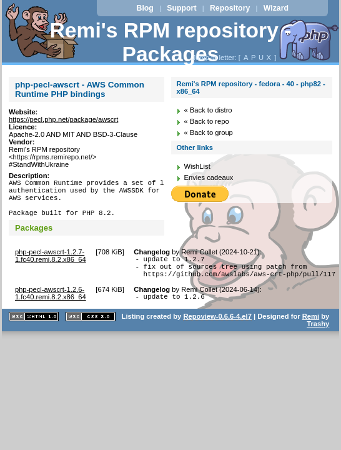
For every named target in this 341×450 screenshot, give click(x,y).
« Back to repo (206, 121)
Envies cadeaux (208, 177)
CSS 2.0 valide (91, 333)
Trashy (318, 340)
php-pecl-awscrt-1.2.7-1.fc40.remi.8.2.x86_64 (50, 265)
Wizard (276, 8)
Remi (310, 333)
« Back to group (208, 132)
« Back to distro (208, 110)
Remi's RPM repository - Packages (171, 42)
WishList (197, 166)
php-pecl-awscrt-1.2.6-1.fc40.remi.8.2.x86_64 (50, 308)
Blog (145, 8)
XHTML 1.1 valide (34, 333)
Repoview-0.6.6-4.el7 (217, 333)
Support (181, 8)
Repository (230, 8)
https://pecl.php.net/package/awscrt (63, 119)
